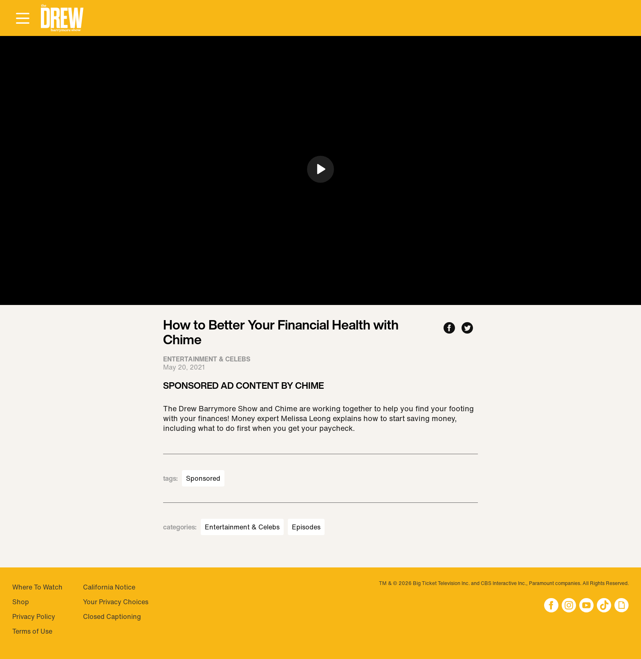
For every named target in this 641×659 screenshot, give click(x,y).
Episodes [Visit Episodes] (306, 527)
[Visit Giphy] (621, 606)
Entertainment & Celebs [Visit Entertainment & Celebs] (242, 527)
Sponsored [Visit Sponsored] (203, 478)
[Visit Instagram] (569, 606)
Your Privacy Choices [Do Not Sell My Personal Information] (115, 602)
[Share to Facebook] (449, 328)
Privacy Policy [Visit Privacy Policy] (33, 616)
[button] (62, 18)
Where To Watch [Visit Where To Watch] (37, 587)
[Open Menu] (22, 18)
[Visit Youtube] (586, 606)
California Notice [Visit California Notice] (109, 587)
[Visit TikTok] (604, 606)
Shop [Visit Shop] (20, 602)
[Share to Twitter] (467, 328)
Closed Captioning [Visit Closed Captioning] (112, 616)
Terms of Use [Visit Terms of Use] (32, 631)
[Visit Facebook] (551, 606)
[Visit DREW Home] (62, 18)
